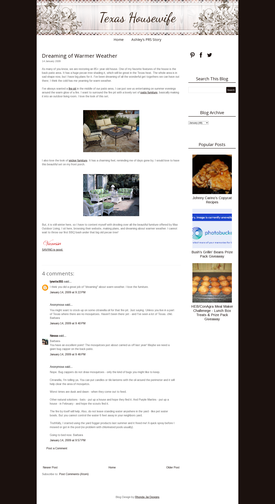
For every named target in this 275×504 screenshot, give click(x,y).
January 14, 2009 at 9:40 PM (67, 323)
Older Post (173, 467)
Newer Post (50, 467)
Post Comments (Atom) (74, 474)
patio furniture (148, 92)
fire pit (72, 88)
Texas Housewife (137, 17)
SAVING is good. (52, 249)
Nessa (54, 335)
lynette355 (56, 281)
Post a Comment (56, 448)
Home (119, 39)
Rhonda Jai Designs (147, 497)
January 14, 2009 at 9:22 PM (67, 292)
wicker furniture (78, 160)
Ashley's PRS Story (146, 39)
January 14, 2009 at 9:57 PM (67, 440)
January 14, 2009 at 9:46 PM (67, 354)
